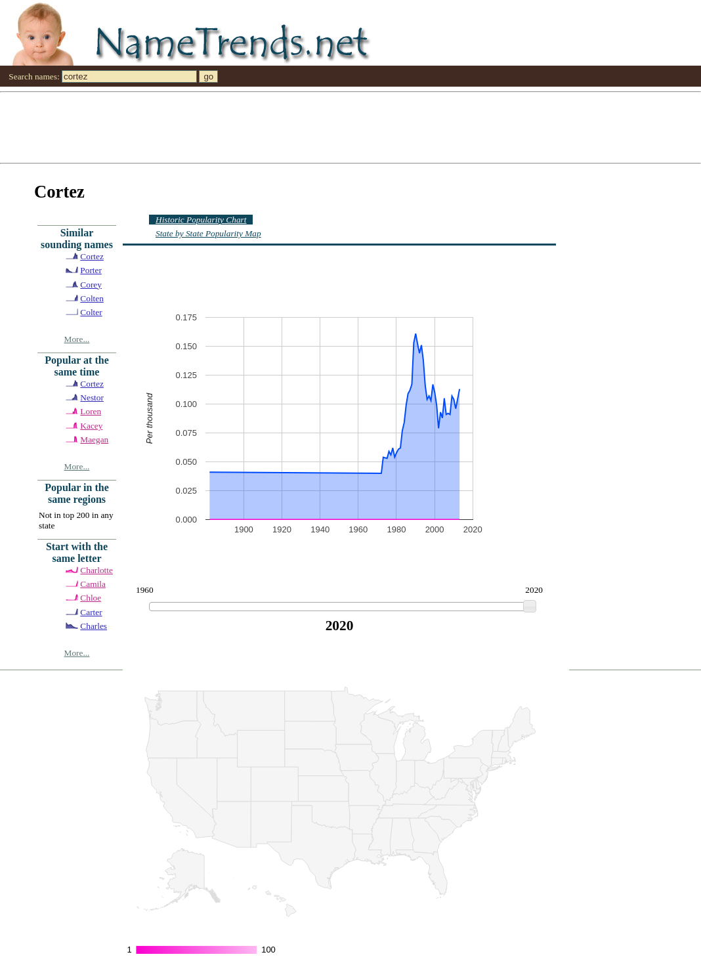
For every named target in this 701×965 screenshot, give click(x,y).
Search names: (34, 76)
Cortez (92, 256)
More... (77, 339)
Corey (91, 285)
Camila (93, 584)
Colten (92, 298)
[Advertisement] (350, 126)
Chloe (90, 598)
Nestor (92, 397)
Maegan (94, 439)
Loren (90, 411)
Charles (93, 626)
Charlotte (96, 570)
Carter (91, 612)
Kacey (91, 426)
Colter (91, 312)
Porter (91, 270)
